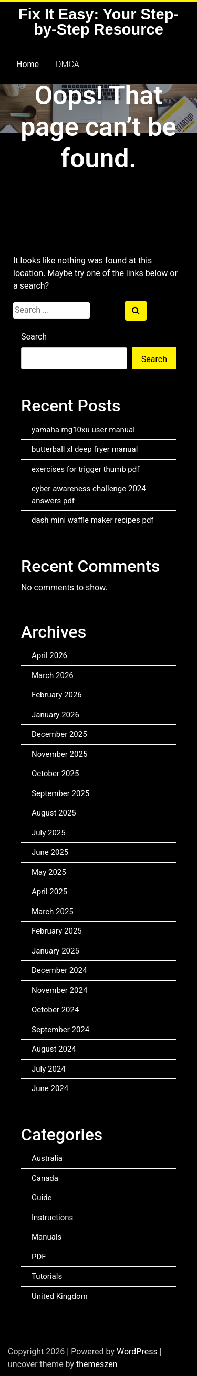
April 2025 (49, 891)
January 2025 (55, 951)
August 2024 (54, 1049)
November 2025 (59, 754)
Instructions (52, 1217)
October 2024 (55, 1009)
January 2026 (55, 714)
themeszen (96, 1364)
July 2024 (49, 1069)
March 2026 (53, 675)
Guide (42, 1197)
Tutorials (47, 1276)
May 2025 (49, 872)
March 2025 (53, 911)
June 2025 (50, 852)
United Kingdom (60, 1296)
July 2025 (49, 833)
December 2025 (59, 734)
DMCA (67, 64)
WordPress (137, 1352)
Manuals (46, 1237)
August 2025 (54, 813)
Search (34, 337)
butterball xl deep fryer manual (85, 449)
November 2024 (59, 990)
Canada (45, 1178)
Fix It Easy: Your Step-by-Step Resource (98, 22)
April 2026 (49, 655)
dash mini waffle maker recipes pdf (93, 520)
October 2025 (55, 773)
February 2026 (57, 695)
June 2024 (50, 1088)
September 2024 (60, 1029)
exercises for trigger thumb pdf (85, 469)
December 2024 (59, 970)
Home (27, 64)
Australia (47, 1158)
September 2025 (60, 793)
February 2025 (57, 931)
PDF (39, 1257)
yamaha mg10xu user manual (83, 430)
